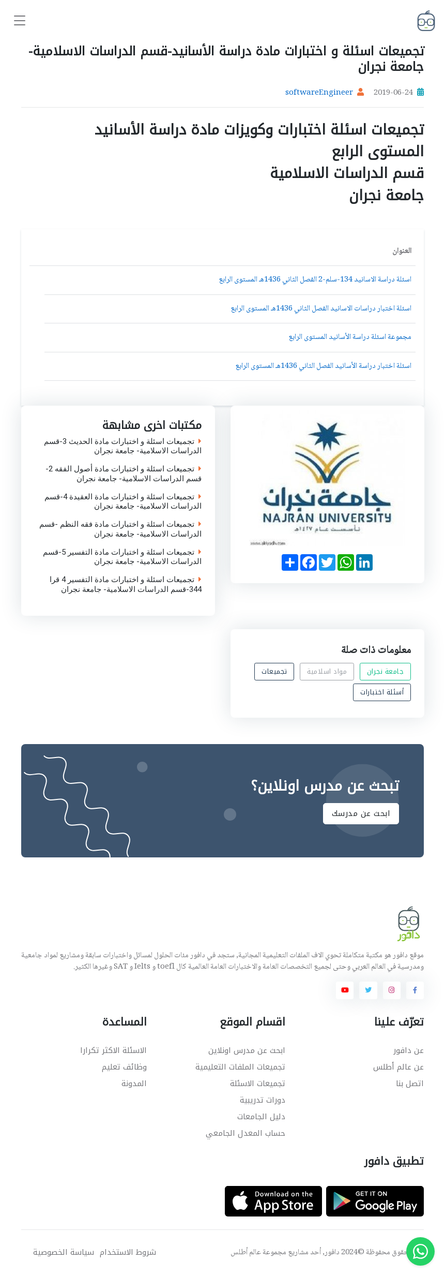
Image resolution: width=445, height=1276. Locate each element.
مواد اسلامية (327, 671)
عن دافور (408, 1050)
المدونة (134, 1083)
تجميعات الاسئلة (257, 1083)
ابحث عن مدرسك (361, 813)
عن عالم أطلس (398, 1067)
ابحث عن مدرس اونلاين (246, 1050)
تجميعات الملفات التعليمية (240, 1067)
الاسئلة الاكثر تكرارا (113, 1050)
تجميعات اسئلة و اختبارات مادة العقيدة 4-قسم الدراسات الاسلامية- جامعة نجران (123, 502)
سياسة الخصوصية (63, 1252)
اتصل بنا (410, 1083)
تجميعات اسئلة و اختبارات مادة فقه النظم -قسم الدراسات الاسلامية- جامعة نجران (120, 529)
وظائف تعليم (124, 1067)
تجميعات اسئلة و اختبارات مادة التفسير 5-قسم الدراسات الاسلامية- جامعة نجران (122, 557)
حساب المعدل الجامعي (245, 1133)
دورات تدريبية (262, 1100)
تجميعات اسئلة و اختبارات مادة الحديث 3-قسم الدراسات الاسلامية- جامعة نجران (123, 446)
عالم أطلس (246, 1252)
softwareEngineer (319, 93)
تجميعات (274, 671)
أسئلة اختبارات (382, 692)
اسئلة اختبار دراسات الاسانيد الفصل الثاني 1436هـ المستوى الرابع (321, 309)
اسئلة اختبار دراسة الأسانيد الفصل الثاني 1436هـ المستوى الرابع (323, 366)
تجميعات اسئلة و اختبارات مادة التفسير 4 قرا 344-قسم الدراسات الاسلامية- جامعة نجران (126, 585)
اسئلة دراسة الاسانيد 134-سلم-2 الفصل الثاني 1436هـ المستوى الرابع (315, 280)
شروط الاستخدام (128, 1252)
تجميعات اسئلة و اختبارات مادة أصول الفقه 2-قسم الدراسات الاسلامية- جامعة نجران (123, 474)
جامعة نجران (385, 671)
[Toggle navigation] (19, 21)
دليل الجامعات (261, 1116)
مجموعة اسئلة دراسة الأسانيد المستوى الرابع (349, 337)
